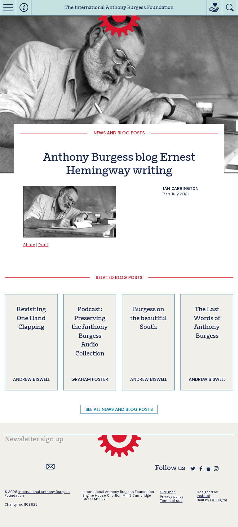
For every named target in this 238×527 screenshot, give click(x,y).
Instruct (203, 496)
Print (43, 244)
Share (29, 244)
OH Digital (218, 500)
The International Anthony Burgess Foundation (119, 7)
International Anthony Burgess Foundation (37, 494)
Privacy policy (171, 496)
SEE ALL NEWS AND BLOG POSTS (119, 409)
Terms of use (171, 501)
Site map (168, 492)
